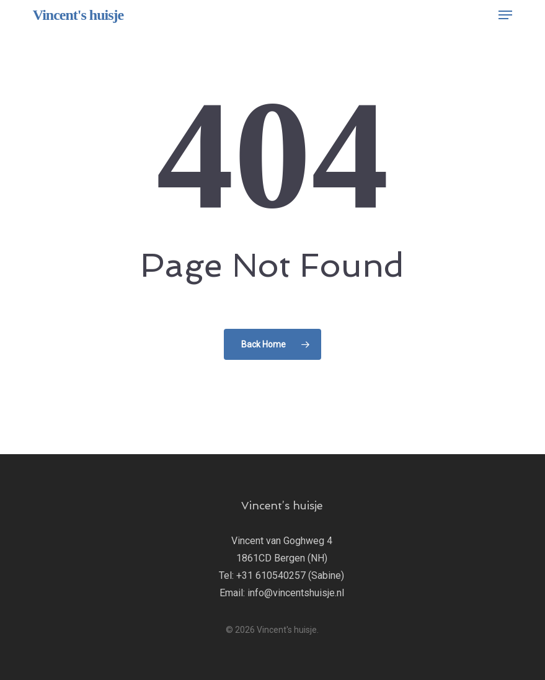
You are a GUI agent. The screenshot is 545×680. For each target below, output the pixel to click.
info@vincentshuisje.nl (295, 593)
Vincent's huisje (78, 14)
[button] (505, 15)
